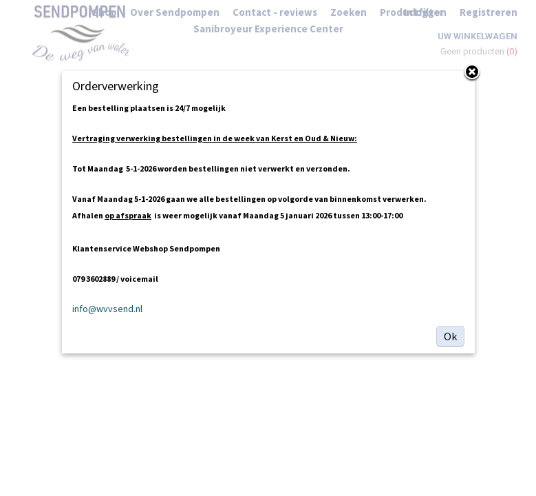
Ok (450, 336)
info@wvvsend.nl (107, 308)
